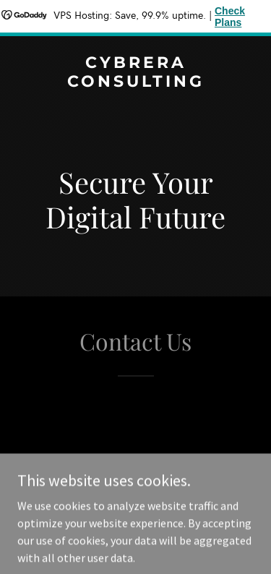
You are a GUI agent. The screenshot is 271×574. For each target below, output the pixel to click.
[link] (135, 82)
